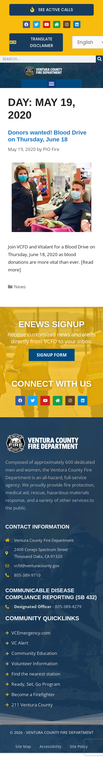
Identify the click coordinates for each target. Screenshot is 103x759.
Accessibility (50, 746)
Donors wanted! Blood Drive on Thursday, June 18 (47, 136)
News (20, 287)
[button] (51, 83)
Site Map (23, 746)
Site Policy (79, 746)
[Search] (99, 59)
